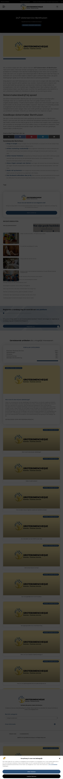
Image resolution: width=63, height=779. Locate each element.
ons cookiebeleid (53, 764)
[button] (59, 758)
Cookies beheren (31, 776)
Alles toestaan (31, 771)
